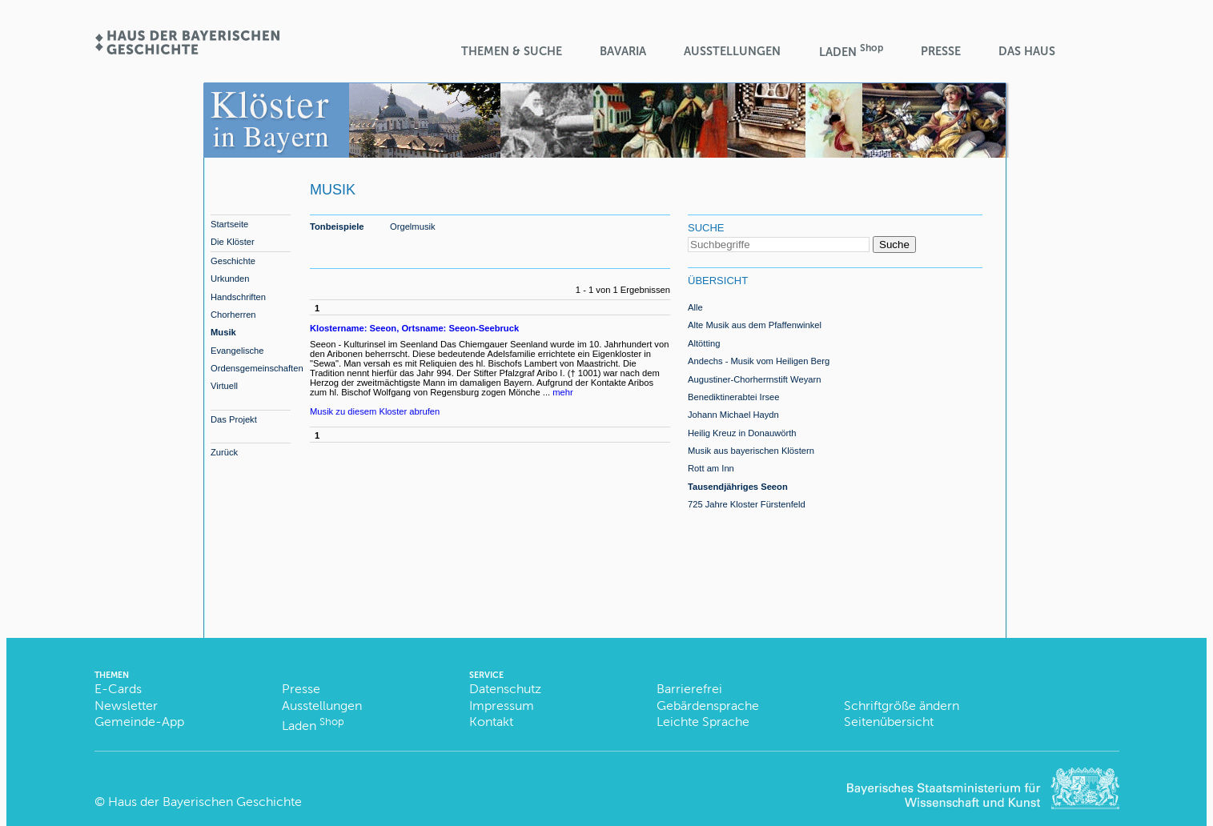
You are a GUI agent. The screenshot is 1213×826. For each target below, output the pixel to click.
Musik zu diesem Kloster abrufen (375, 411)
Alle (695, 307)
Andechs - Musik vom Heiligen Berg (758, 361)
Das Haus (1026, 51)
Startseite (229, 224)
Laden (851, 50)
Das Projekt (234, 419)
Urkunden (230, 278)
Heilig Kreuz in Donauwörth (742, 433)
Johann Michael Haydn (733, 414)
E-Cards (118, 689)
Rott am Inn (711, 468)
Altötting (704, 343)
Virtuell (224, 386)
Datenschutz (505, 689)
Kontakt (491, 721)
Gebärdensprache (708, 705)
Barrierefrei (689, 689)
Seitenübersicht (889, 721)
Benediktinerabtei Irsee (733, 397)
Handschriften (238, 297)
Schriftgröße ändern (901, 705)
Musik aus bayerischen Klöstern (751, 450)
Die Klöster (233, 242)
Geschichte (233, 261)
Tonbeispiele (337, 226)
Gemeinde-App (139, 721)
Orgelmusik (413, 226)
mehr (562, 392)
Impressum (501, 705)
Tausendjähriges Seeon (738, 486)
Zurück (224, 452)
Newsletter (126, 705)
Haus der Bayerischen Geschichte (205, 801)
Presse (941, 51)
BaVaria (623, 51)
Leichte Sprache (703, 721)
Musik (223, 332)
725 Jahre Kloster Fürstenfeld (746, 504)
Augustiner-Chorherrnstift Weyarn (754, 379)
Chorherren (233, 314)
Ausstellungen (732, 51)
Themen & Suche (511, 51)
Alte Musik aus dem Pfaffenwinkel (754, 325)
